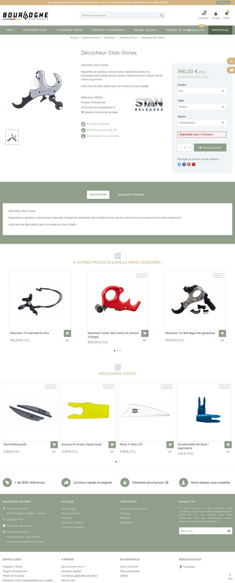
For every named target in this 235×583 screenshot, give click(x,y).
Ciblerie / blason (144, 30)
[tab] (98, 195)
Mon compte (68, 508)
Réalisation (126, 522)
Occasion (66, 518)
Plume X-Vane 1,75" (131, 444)
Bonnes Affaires (70, 513)
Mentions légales (209, 521)
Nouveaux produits (72, 522)
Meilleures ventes (117, 373)
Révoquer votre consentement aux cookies (28, 580)
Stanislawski (98, 102)
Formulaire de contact (19, 525)
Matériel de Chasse (179, 30)
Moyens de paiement (15, 571)
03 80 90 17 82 (14, 519)
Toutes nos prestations (133, 508)
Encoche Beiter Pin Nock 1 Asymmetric (193, 446)
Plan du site (68, 580)
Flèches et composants (108, 30)
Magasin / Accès (12, 566)
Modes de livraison (13, 575)
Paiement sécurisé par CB (150, 482)
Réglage (125, 518)
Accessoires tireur (69, 30)
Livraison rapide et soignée (92, 482)
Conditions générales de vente (79, 575)
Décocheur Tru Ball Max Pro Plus (29, 333)
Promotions (220, 30)
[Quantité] (185, 147)
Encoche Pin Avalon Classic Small (81, 444)
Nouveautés (196, 29)
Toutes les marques (72, 527)
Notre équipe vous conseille (210, 482)
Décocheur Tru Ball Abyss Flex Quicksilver (190, 333)
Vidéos (124, 575)
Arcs (9, 30)
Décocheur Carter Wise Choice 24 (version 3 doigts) (113, 335)
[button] (114, 350)
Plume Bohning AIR (15, 444)
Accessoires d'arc (34, 30)
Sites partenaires (130, 571)
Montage (125, 513)
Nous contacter (129, 566)
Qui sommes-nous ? (73, 566)
